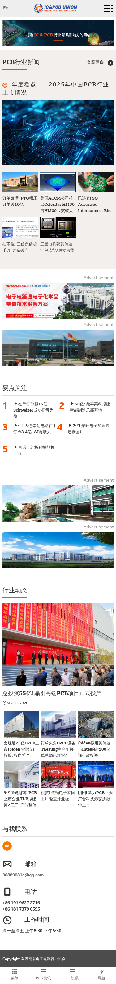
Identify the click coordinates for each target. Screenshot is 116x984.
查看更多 (100, 63)
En (5, 8)
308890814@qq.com (23, 875)
